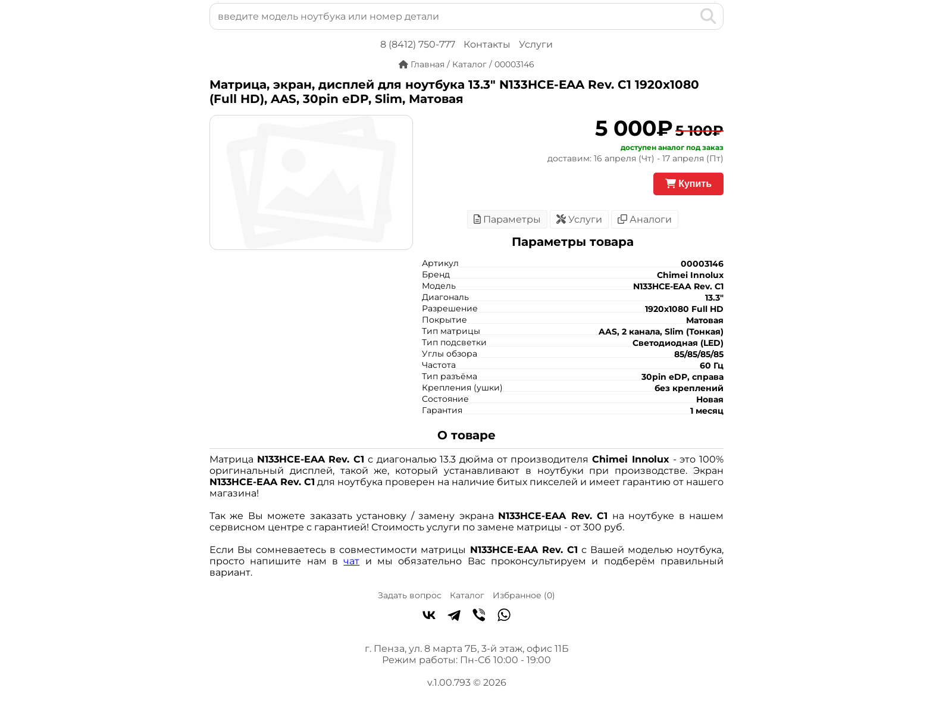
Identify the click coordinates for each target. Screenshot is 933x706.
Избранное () (524, 595)
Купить (688, 184)
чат (351, 561)
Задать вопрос (410, 595)
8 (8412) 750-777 (417, 44)
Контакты (487, 44)
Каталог (467, 595)
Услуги (536, 44)
